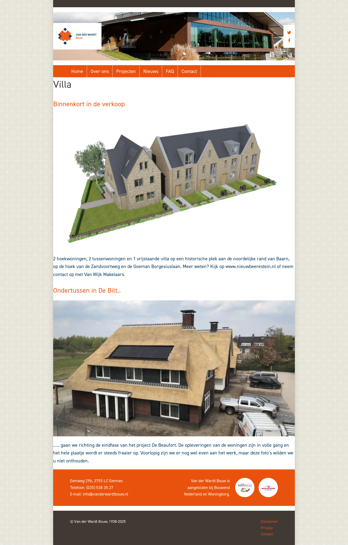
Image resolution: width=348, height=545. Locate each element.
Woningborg (218, 494)
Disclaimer (269, 521)
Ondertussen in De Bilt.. (87, 290)
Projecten (126, 71)
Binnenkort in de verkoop (89, 103)
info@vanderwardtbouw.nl (105, 494)
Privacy (267, 527)
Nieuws (150, 71)
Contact (189, 71)
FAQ (170, 71)
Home (77, 71)
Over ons (100, 71)
